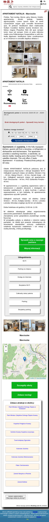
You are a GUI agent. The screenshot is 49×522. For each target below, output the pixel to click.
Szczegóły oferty (24, 386)
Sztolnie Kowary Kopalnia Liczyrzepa (22, 432)
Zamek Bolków (22, 482)
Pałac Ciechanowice (22, 466)
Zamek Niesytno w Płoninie (22, 474)
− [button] (6, 351)
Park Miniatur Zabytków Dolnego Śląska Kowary (22, 416)
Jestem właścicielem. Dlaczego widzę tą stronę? (15, 497)
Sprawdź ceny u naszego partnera (32, 241)
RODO (39, 517)
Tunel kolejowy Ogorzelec (22, 441)
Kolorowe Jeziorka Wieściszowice (22, 457)
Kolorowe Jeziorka (22, 449)
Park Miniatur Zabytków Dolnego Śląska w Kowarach (22, 408)
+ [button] (6, 347)
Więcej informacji (32, 249)
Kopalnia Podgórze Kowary (22, 424)
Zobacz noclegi (25, 395)
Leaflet (32, 378)
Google (35, 512)
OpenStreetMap (41, 378)
